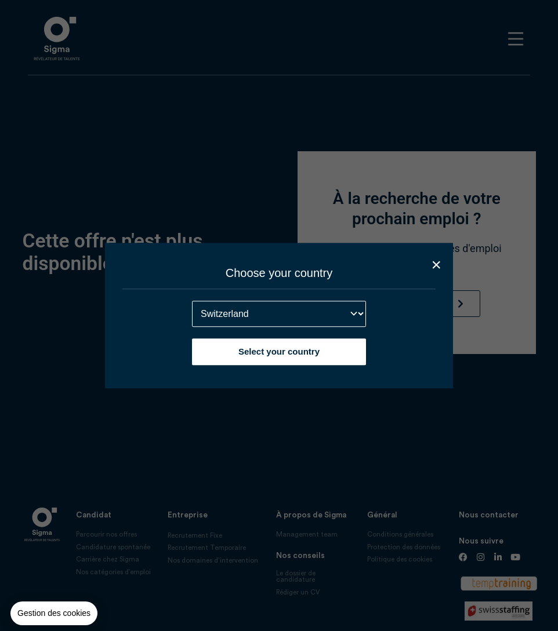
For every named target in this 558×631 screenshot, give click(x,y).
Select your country (279, 351)
